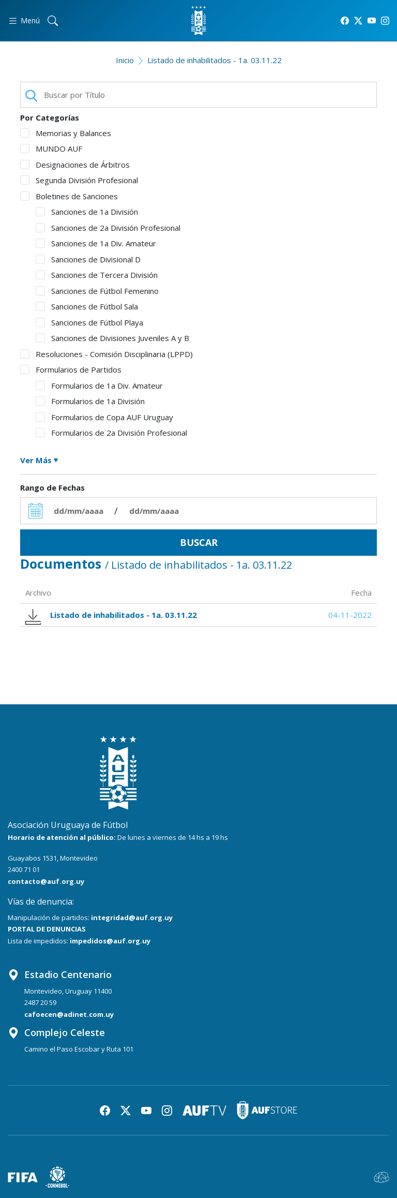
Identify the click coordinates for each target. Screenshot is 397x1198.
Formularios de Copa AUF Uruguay (104, 417)
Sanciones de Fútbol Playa (89, 322)
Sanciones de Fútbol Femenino (97, 291)
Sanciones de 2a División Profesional (108, 228)
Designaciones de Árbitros (75, 164)
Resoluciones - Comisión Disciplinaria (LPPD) (106, 354)
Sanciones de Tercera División (97, 275)
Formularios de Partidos (70, 369)
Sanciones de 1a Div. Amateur (96, 243)
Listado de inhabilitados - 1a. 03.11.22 (214, 60)
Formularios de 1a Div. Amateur (99, 385)
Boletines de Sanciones (69, 196)
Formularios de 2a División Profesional (111, 432)
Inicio (125, 60)
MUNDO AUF (51, 148)
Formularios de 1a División (90, 401)
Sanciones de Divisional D (88, 259)
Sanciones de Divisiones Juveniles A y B (112, 338)
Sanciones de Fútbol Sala (87, 306)
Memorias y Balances (65, 133)
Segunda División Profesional (79, 180)
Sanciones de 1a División (87, 211)
